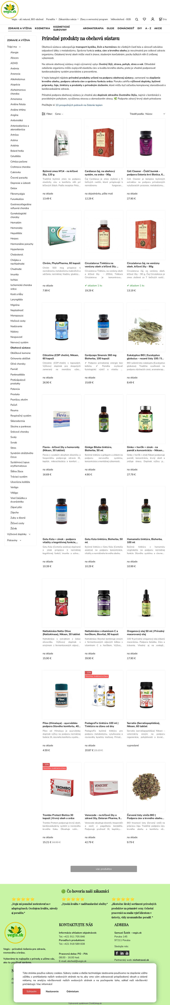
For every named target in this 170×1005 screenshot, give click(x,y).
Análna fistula (18, 104)
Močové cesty (18, 321)
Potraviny (12, 540)
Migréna (14, 305)
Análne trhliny (18, 109)
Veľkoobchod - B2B (121, 19)
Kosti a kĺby (16, 294)
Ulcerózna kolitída (20, 482)
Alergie (14, 52)
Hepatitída (16, 233)
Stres (13, 447)
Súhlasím (32, 991)
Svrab (13, 442)
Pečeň (13, 405)
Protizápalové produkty (17, 381)
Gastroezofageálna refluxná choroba (20, 206)
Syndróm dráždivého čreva (21, 454)
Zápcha (14, 512)
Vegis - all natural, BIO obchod (27, 19)
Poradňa (50, 19)
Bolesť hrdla (17, 150)
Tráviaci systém (18, 476)
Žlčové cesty (17, 523)
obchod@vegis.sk (76, 961)
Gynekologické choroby (18, 215)
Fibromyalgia (17, 193)
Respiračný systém (20, 415)
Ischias (14, 279)
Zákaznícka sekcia (67, 19)
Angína (14, 115)
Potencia (15, 389)
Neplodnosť (16, 310)
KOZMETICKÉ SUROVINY (61, 28)
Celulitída (15, 156)
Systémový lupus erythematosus (19, 464)
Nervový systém (19, 342)
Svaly (13, 437)
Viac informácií (44, 984)
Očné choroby (18, 363)
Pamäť (14, 369)
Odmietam (73, 991)
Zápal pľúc (16, 507)
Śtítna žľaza (16, 471)
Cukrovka (15, 172)
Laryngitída (16, 299)
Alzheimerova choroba (18, 91)
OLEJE (110, 28)
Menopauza (16, 315)
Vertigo (14, 487)
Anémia (14, 68)
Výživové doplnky (17, 534)
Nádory (14, 331)
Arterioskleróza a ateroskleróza (19, 127)
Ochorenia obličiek (20, 358)
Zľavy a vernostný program (94, 19)
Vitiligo (14, 492)
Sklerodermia (17, 421)
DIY (139, 28)
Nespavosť (16, 337)
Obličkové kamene (20, 353)
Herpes (14, 238)
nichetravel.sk (141, 960)
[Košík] (163, 19)
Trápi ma (12, 46)
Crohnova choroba (20, 167)
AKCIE (158, 28)
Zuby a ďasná (17, 517)
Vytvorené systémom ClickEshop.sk (85, 1003)
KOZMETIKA (42, 28)
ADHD (14, 63)
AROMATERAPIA (93, 28)
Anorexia (15, 73)
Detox (13, 188)
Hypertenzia (17, 249)
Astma (14, 140)
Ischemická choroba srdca (21, 286)
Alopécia (15, 84)
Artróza (14, 134)
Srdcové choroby (19, 431)
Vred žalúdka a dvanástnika (18, 499)
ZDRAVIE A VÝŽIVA (20, 28)
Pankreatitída (17, 374)
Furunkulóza (17, 199)
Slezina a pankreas (20, 426)
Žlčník (13, 528)
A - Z (148, 28)
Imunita (14, 274)
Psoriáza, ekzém (19, 399)
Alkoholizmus (17, 79)
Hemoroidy (16, 228)
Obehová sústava (20, 347)
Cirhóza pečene (18, 161)
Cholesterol (16, 254)
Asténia (14, 145)
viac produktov (104, 869)
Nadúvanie (16, 326)
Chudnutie (16, 269)
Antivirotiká (16, 120)
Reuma (14, 410)
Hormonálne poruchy (21, 244)
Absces (14, 57)
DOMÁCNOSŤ (126, 28)
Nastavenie (52, 991)
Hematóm (15, 222)
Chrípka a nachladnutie (17, 261)
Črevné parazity (19, 177)
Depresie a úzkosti (20, 183)
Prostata (15, 394)
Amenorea (16, 99)
